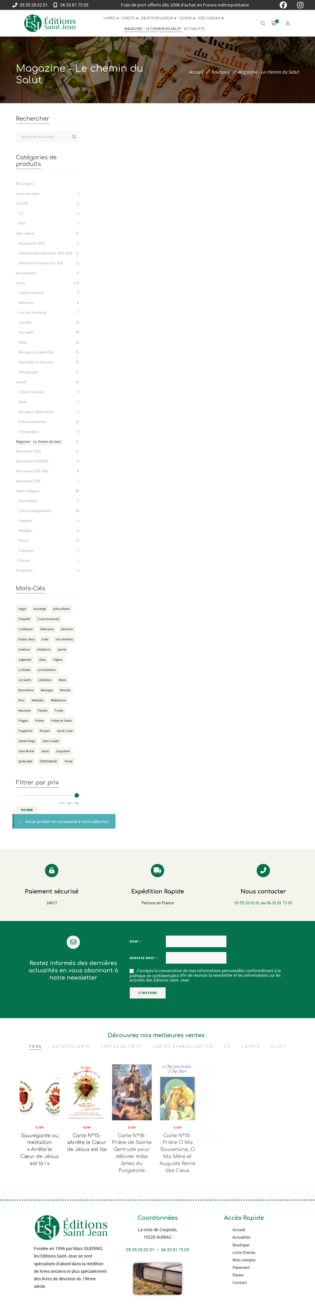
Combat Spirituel (31, 292)
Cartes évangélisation (34, 510)
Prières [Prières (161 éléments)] (39, 721)
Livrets (21, 382)
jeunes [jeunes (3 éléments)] (62, 649)
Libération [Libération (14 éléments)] (45, 680)
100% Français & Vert (271, 1302)
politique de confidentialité (154, 952)
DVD (21, 223)
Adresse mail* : (143, 934)
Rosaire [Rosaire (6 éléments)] (45, 731)
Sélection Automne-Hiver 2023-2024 (45, 253)
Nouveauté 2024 (28, 451)
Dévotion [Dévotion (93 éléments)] (67, 629)
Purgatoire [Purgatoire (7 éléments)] (25, 731)
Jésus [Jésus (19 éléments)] (42, 660)
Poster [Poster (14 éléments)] (59, 710)
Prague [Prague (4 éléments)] (23, 721)
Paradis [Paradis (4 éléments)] (42, 710)
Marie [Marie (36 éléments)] (62, 680)
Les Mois (25, 322)
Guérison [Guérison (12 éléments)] (24, 649)
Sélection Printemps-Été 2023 (40, 263)
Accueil (196, 72)
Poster (23, 540)
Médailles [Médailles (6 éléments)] (38, 700)
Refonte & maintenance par (59, 1302)
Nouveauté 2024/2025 (32, 461)
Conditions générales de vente (193, 1293)
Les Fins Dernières (32, 312)
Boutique (220, 72)
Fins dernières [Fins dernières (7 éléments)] (64, 639)
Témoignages (28, 372)
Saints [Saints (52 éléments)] (45, 751)
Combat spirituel (30, 392)
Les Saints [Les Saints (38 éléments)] (24, 680)
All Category (25, 183)
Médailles (25, 530)
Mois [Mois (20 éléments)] (21, 700)
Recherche (74, 137)
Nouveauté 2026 (28, 481)
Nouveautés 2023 (31, 243)
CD (20, 213)
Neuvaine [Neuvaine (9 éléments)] (24, 710)
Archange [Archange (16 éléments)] (39, 609)
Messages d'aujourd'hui (36, 352)
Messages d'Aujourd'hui (36, 411)
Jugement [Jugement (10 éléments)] (24, 660)
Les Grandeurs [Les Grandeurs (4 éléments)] (47, 670)
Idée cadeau (25, 233)
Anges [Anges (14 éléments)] (22, 609)
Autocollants (28, 501)
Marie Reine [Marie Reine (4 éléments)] (25, 690)
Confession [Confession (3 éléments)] (25, 629)
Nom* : (135, 918)
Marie (22, 342)
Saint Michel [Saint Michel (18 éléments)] (26, 751)
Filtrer (27, 810)
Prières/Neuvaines (32, 421)
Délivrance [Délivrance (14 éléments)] (47, 629)
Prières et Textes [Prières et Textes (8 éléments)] (61, 721)
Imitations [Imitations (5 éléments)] (44, 649)
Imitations (26, 302)
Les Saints (26, 332)
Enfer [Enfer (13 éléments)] (45, 639)
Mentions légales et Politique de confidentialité (133, 1293)
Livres (20, 283)
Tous (35, 1023)
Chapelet (25, 520)
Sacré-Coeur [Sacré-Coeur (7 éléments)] (65, 731)
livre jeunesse (26, 273)
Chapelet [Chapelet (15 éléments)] (24, 619)
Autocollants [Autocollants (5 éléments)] (61, 609)
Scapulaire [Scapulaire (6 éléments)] (63, 751)
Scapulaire (26, 550)
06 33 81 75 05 (279, 879)
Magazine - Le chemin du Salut (38, 441)
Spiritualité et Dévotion (36, 362)
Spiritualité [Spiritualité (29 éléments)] (25, 761)
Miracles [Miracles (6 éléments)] (65, 690)
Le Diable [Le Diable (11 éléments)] (24, 670)
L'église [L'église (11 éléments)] (57, 660)
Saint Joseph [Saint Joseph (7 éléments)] (50, 741)
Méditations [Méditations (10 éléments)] (58, 700)
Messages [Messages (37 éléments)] (47, 690)
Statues (24, 560)
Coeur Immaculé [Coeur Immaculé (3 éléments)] (48, 619)
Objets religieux (28, 491)
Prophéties (24, 570)
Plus (277, 1023)
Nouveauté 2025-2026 (32, 471)
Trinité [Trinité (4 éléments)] (68, 761)
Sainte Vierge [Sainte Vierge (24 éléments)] (26, 741)
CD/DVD (22, 203)
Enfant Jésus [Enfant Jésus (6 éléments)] (26, 639)
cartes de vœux (27, 193)
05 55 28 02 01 (247, 879)
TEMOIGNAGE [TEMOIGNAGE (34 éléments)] (48, 761)
